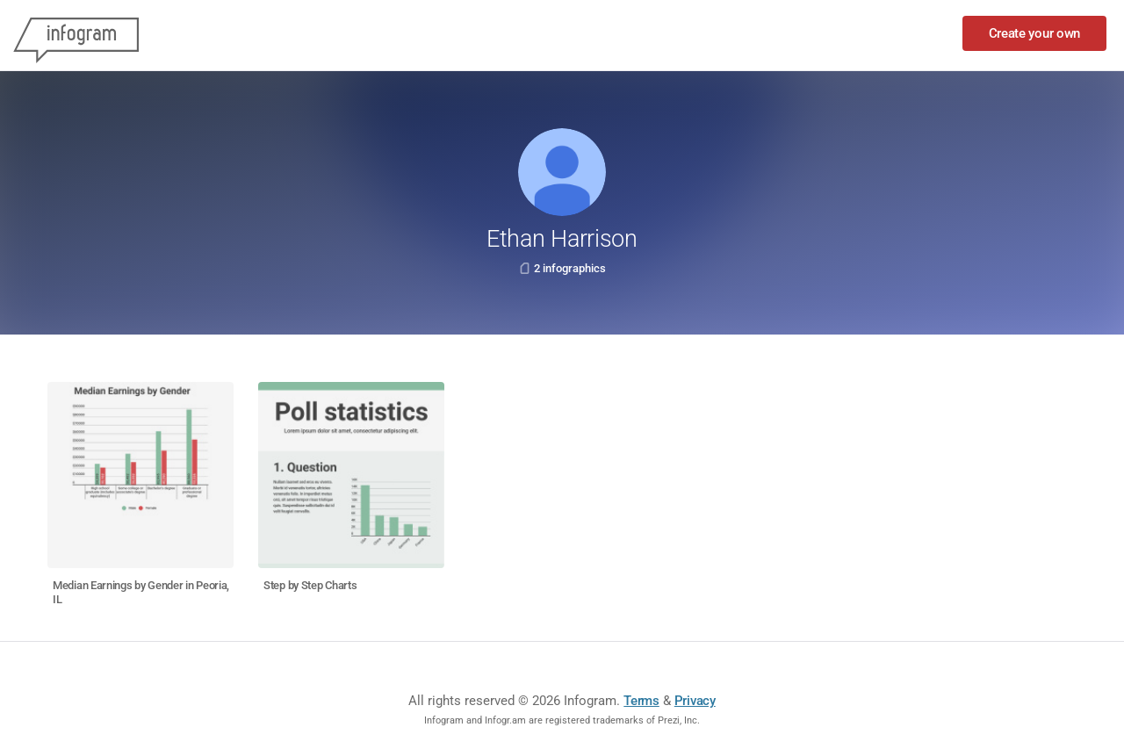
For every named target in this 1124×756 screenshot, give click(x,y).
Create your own (1035, 33)
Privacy (695, 701)
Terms (641, 701)
